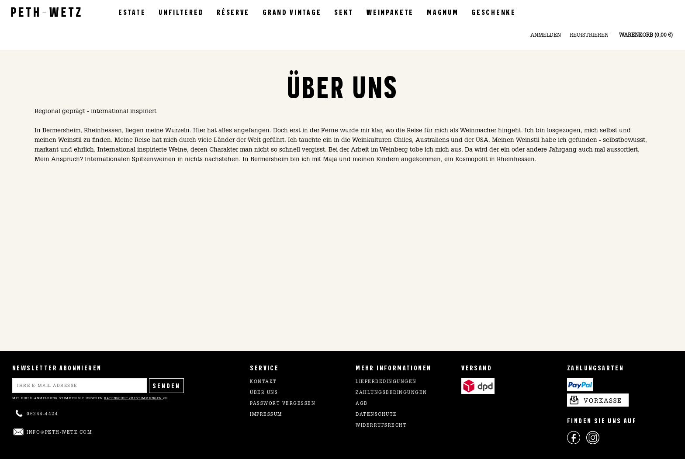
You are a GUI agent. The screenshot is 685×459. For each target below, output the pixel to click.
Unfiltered (181, 11)
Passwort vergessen (282, 404)
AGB (362, 404)
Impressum (266, 415)
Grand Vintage (292, 11)
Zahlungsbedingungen (391, 393)
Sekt (343, 11)
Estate (131, 11)
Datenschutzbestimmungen (133, 398)
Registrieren (589, 35)
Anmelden (545, 35)
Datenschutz (376, 415)
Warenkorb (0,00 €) (646, 35)
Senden (166, 385)
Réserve (233, 11)
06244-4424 (42, 414)
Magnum (442, 11)
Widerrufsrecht (381, 426)
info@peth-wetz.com (59, 433)
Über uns (264, 393)
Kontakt (263, 382)
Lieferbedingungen (386, 382)
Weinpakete (390, 11)
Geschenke (493, 11)
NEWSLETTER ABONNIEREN (56, 367)
